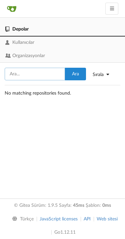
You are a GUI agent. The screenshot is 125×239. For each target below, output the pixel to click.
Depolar (17, 29)
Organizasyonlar (25, 55)
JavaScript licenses (59, 219)
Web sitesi (107, 219)
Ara (75, 74)
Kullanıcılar (19, 42)
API (87, 219)
